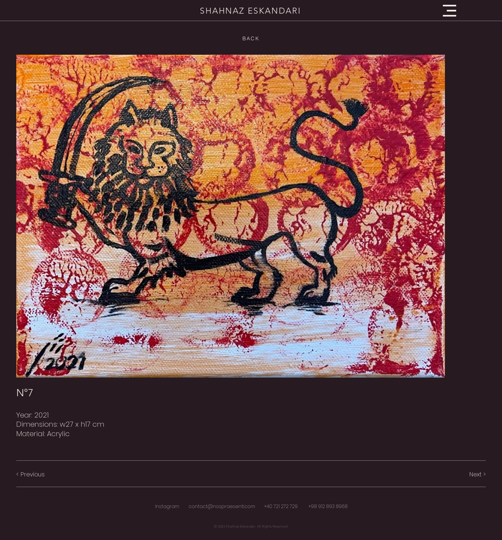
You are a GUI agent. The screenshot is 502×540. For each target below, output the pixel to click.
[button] (449, 11)
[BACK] (251, 38)
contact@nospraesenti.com (222, 506)
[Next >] (465, 474)
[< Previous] (37, 474)
